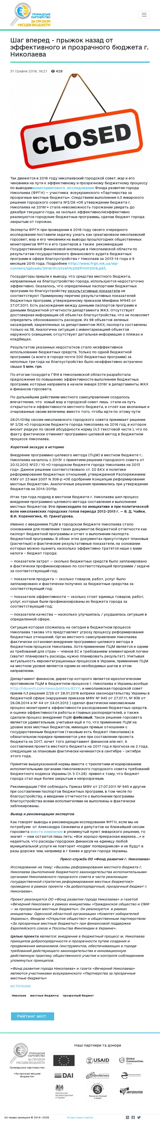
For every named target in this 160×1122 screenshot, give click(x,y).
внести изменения (46, 832)
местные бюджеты (44, 995)
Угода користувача (80, 1117)
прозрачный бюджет (78, 995)
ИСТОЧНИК (20, 986)
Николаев (19, 995)
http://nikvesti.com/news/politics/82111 (45, 688)
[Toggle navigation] (144, 15)
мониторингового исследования (63, 188)
